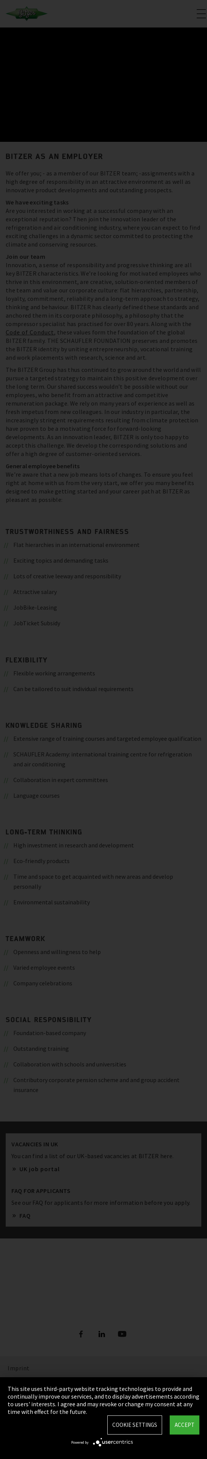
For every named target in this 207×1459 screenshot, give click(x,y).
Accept (184, 1424)
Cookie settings (134, 1424)
